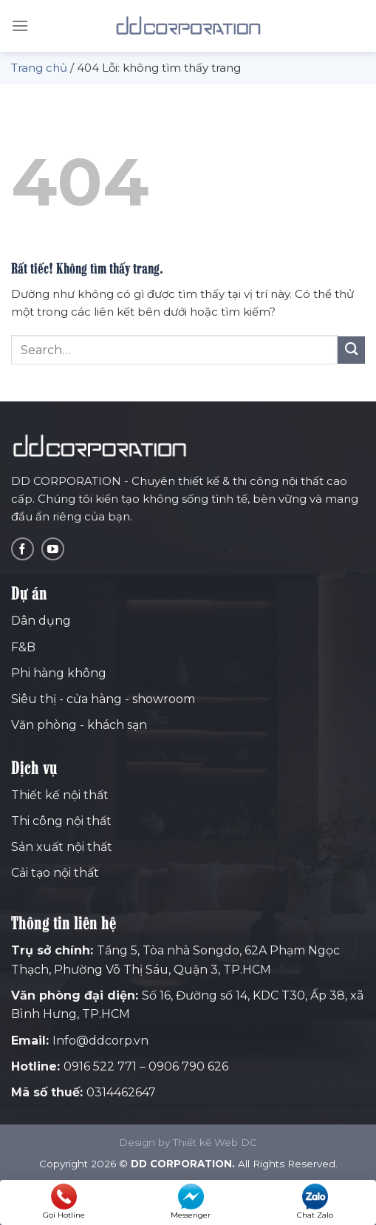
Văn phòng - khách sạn (79, 725)
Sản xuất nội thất (61, 847)
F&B (23, 647)
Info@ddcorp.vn (100, 1041)
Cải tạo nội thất (55, 873)
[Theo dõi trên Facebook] (22, 548)
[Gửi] (351, 350)
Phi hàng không (58, 673)
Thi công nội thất (61, 821)
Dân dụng (41, 621)
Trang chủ (39, 68)
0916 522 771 (100, 1066)
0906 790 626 (188, 1066)
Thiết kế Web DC (215, 1142)
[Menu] (20, 25)
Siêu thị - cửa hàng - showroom (103, 699)
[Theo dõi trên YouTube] (52, 548)
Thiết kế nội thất (60, 795)
